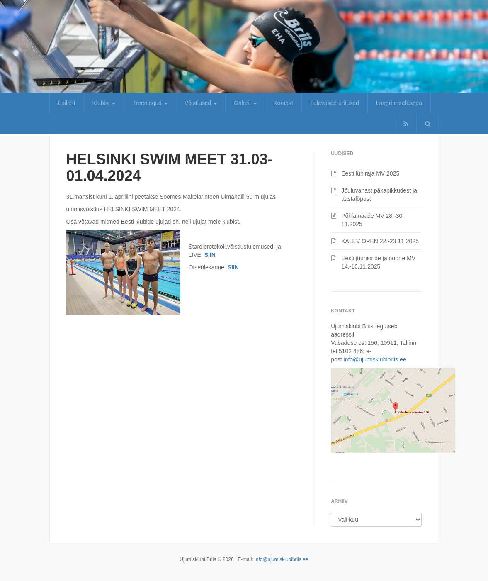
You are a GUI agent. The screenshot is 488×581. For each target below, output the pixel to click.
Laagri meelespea (399, 103)
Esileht (66, 103)
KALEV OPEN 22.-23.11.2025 (380, 241)
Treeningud (149, 103)
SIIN (210, 254)
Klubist (104, 103)
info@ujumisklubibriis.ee (375, 359)
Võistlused (201, 103)
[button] (428, 123)
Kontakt (283, 103)
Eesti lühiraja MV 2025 (370, 173)
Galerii (245, 103)
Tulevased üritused (334, 103)
